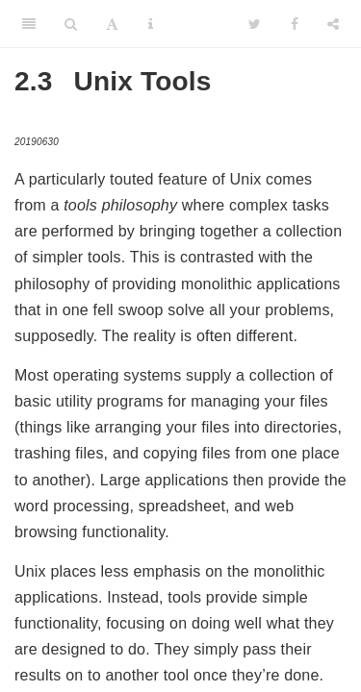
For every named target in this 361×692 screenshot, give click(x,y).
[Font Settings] (112, 24)
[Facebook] (294, 24)
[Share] (333, 24)
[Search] (70, 24)
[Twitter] (254, 24)
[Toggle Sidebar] (29, 24)
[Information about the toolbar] (151, 24)
